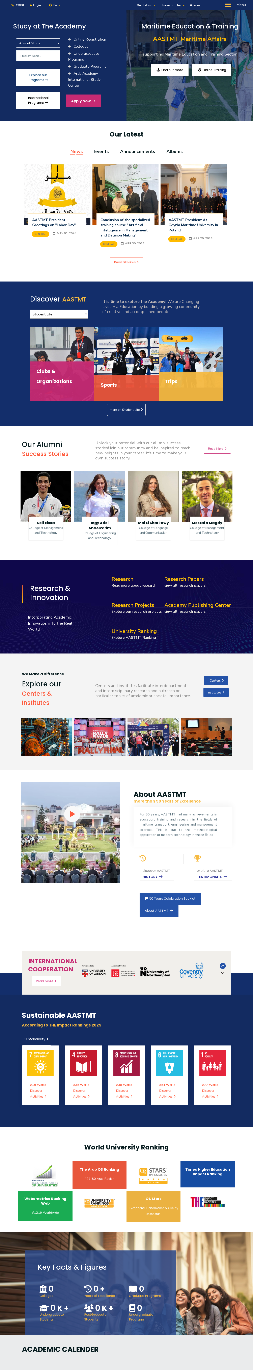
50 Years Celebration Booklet (170, 898)
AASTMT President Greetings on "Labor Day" (54, 222)
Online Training (212, 70)
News (76, 152)
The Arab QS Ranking (99, 1169)
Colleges (80, 46)
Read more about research (134, 585)
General (40, 234)
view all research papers (184, 585)
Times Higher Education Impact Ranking (207, 1172)
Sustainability (37, 1039)
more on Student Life (126, 410)
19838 (17, 5)
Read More (217, 449)
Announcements (137, 152)
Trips (171, 381)
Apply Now (83, 100)
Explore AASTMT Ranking (134, 637)
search (196, 5)
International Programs (38, 100)
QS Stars (154, 1198)
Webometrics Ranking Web (45, 1201)
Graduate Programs (89, 66)
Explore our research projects (137, 611)
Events (101, 152)
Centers (216, 680)
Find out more (169, 70)
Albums (174, 152)
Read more (46, 981)
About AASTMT (159, 910)
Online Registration (89, 39)
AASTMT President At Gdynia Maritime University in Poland (193, 224)
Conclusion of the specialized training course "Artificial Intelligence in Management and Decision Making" (125, 227)
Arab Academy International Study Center (84, 79)
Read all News (126, 262)
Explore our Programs (38, 77)
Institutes (216, 692)
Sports (109, 385)
